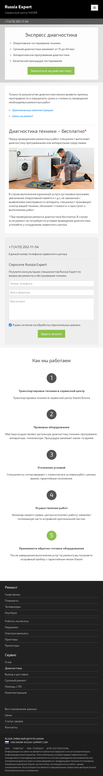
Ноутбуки (11, 612)
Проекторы (12, 645)
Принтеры (11, 639)
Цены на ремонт (22, 116)
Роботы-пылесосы (17, 621)
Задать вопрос (51, 334)
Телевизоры (13, 606)
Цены (8, 715)
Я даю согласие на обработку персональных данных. (45, 325)
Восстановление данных (21, 709)
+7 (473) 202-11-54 (16, 21)
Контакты (11, 727)
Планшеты (12, 600)
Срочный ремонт (15, 680)
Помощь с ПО (13, 686)
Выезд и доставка (16, 674)
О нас (8, 662)
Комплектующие (16, 692)
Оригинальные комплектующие (32, 110)
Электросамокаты (16, 633)
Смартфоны (12, 594)
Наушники (11, 627)
